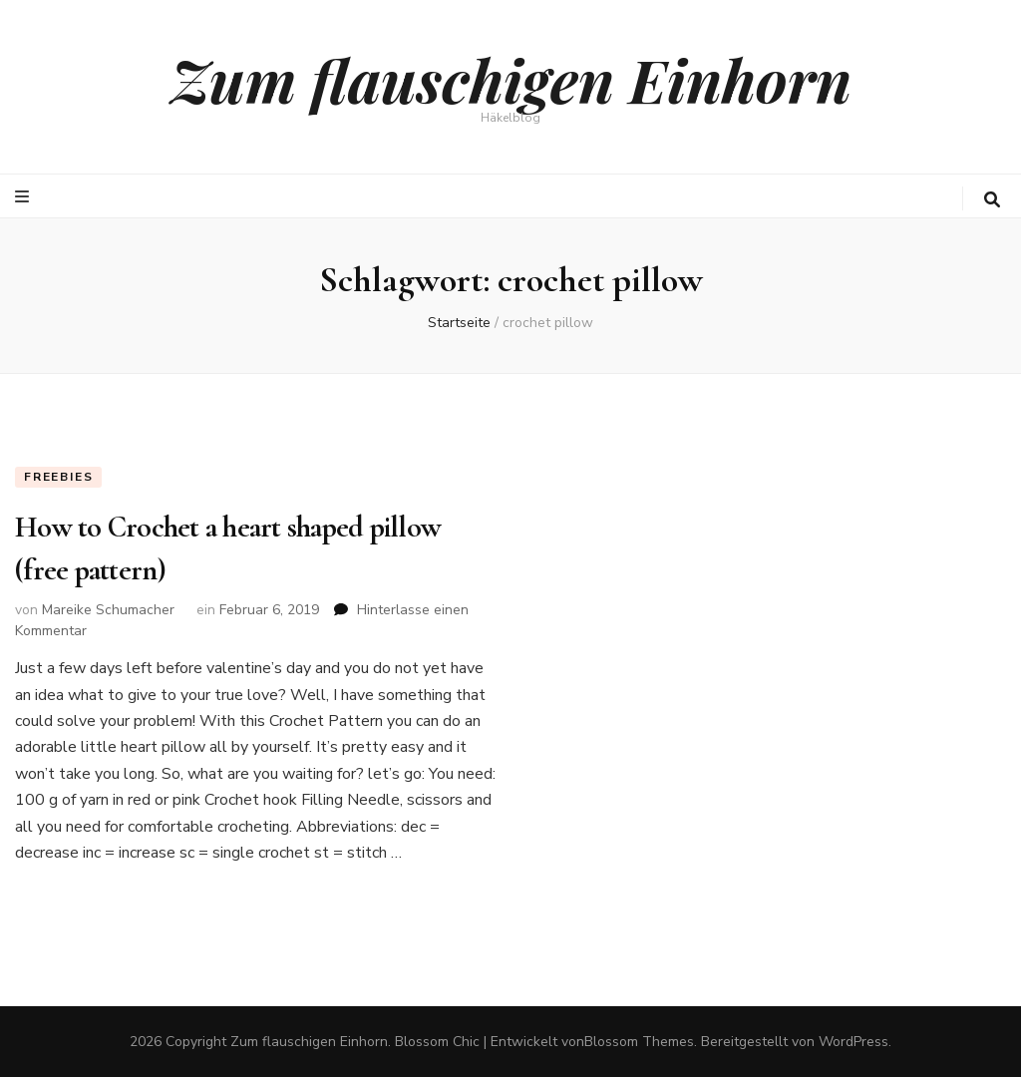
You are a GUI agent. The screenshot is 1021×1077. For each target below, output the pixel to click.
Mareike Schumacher (108, 609)
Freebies (58, 477)
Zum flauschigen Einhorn (510, 79)
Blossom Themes (639, 1041)
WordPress (853, 1041)
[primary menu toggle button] (24, 196)
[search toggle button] (992, 199)
